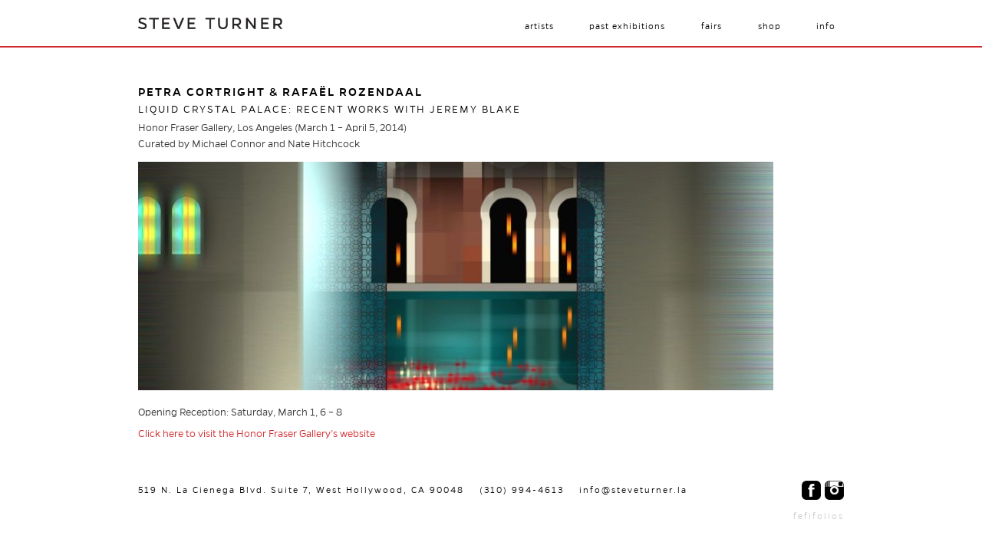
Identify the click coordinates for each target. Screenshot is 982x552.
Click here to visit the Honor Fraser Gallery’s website (256, 434)
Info (825, 26)
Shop (769, 26)
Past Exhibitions (627, 26)
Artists (539, 26)
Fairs (711, 26)
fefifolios (818, 516)
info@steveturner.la (633, 490)
